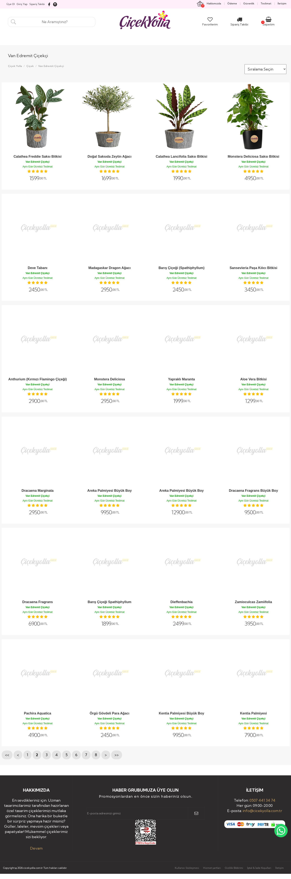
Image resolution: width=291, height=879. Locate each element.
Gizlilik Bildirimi (234, 867)
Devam (36, 848)
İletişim (279, 867)
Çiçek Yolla (15, 66)
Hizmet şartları (212, 867)
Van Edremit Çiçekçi (51, 66)
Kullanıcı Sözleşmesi (187, 867)
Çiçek (30, 66)
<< (7, 754)
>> (117, 754)
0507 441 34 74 (262, 800)
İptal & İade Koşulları (259, 867)
